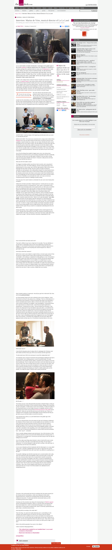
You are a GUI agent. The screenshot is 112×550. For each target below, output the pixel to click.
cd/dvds (77, 8)
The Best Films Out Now (61, 89)
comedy (50, 8)
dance (55, 8)
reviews (17, 10)
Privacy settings (56, 543)
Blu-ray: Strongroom (81, 72)
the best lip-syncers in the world (42, 409)
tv (66, 8)
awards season (25, 81)
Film (20, 13)
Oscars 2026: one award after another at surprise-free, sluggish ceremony (86, 103)
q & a (37, 10)
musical (23, 67)
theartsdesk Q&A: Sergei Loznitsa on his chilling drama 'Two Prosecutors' (86, 49)
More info (18, 549)
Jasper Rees (20, 26)
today (16, 8)
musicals (58, 105)
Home (16, 13)
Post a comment (20, 543)
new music (23, 8)
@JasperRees (19, 535)
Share (62, 26)
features (24, 10)
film (33, 8)
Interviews (58, 103)
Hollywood (46, 69)
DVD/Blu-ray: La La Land (61, 94)
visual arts (61, 8)
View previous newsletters (84, 134)
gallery (31, 10)
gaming (71, 8)
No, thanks (96, 546)
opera (29, 8)
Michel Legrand (49, 502)
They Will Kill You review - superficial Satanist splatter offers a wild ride (85, 61)
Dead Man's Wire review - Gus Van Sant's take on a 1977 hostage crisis (86, 97)
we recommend (61, 10)
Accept (88, 546)
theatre (44, 8)
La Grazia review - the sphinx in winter (86, 84)
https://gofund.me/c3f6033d (84, 27)
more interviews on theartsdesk (29, 532)
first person (51, 10)
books (82, 8)
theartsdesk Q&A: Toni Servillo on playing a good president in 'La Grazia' (87, 79)
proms (43, 10)
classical (38, 8)
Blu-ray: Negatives (81, 54)
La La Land (59, 87)
